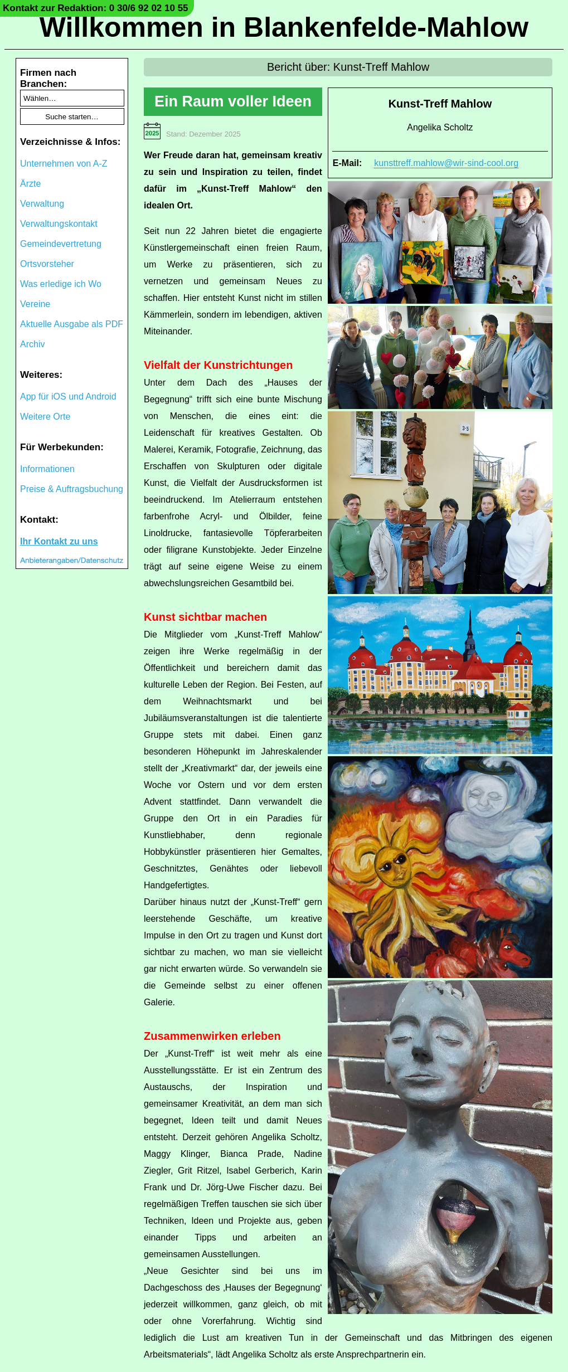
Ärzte (30, 183)
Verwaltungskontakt (59, 223)
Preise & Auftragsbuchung (71, 489)
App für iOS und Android (68, 396)
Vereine (35, 304)
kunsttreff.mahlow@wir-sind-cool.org (446, 163)
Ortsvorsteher (47, 264)
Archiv (32, 344)
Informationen (47, 469)
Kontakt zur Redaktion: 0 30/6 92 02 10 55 (95, 8)
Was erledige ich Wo (60, 284)
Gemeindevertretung (60, 244)
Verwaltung (42, 203)
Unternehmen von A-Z (64, 163)
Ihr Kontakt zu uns (59, 541)
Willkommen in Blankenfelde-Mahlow (284, 27)
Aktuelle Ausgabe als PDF (71, 324)
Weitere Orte (45, 416)
